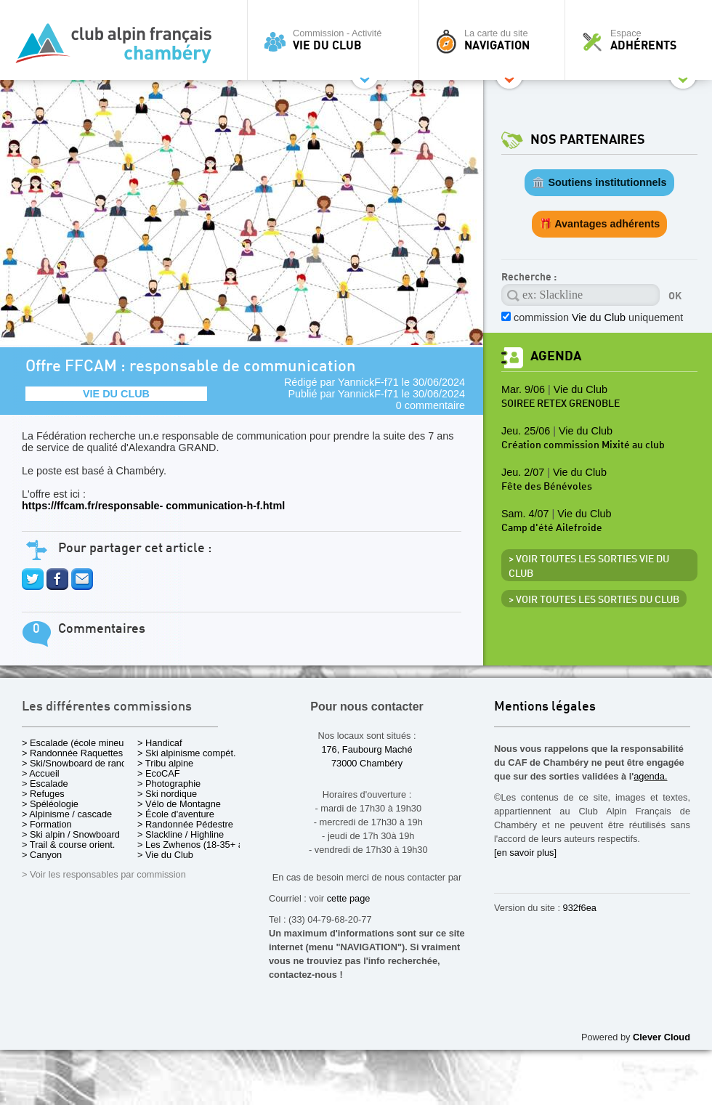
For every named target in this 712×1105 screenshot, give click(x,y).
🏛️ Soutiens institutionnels (599, 182)
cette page (349, 898)
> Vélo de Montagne (179, 803)
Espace (642, 39)
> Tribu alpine (165, 763)
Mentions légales (545, 707)
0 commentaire (430, 405)
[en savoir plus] (525, 852)
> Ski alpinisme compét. (186, 753)
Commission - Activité (336, 39)
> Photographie (169, 783)
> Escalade (45, 783)
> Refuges (43, 793)
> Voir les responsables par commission (104, 874)
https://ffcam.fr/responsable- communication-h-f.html (153, 505)
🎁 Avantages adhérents (599, 224)
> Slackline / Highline (180, 834)
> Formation (47, 824)
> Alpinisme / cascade (67, 814)
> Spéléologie (50, 803)
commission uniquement (598, 317)
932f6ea (579, 907)
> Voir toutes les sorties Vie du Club (589, 566)
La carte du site (495, 39)
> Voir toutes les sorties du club (594, 600)
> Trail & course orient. (68, 844)
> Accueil (41, 773)
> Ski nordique (167, 793)
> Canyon (42, 854)
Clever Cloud (661, 1037)
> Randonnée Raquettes (72, 753)
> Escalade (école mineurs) (78, 742)
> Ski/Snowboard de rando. (78, 763)
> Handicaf (159, 742)
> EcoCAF (158, 773)
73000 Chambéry (366, 763)
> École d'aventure (175, 814)
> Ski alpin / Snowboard (71, 834)
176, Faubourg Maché (366, 749)
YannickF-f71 (368, 382)
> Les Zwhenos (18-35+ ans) (196, 844)
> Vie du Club (165, 854)
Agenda (555, 356)
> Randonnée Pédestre (185, 824)
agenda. (650, 776)
